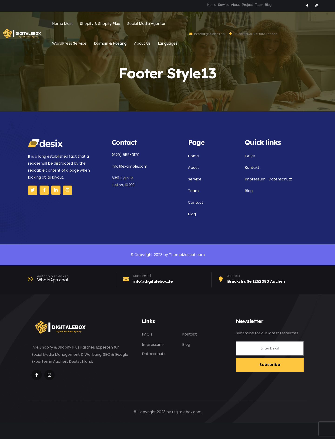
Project (247, 4)
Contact (195, 202)
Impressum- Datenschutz (268, 179)
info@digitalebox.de (207, 34)
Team (259, 4)
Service (223, 4)
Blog (268, 4)
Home (211, 4)
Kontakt (252, 167)
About (235, 4)
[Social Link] (307, 6)
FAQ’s (250, 156)
